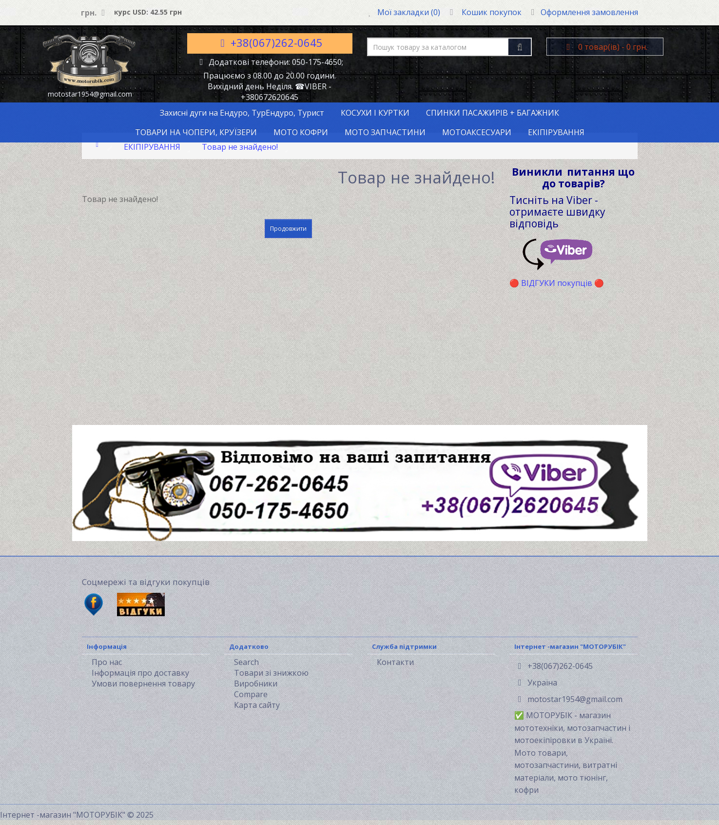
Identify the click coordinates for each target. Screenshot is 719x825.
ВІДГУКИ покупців (556, 283)
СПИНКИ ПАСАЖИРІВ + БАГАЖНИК (492, 112)
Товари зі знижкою (271, 672)
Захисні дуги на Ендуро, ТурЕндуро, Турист (242, 112)
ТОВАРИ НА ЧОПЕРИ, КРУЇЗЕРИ (196, 132)
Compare (251, 694)
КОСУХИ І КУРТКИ (375, 112)
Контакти (395, 662)
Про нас (107, 662)
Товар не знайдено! (240, 146)
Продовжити (288, 228)
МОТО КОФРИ (300, 132)
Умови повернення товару (143, 683)
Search (246, 662)
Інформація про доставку (140, 672)
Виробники (255, 683)
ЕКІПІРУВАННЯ (556, 132)
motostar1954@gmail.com (570, 699)
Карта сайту (257, 705)
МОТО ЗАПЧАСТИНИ (385, 132)
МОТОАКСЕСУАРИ (476, 132)
